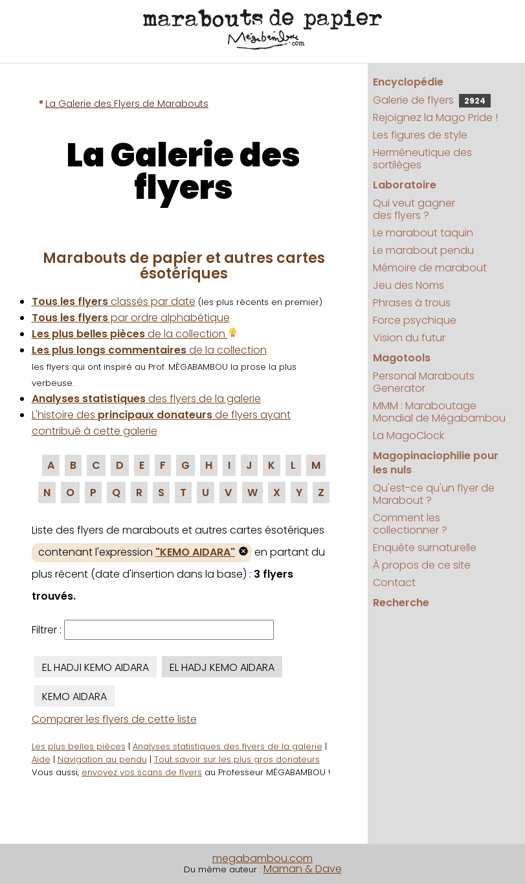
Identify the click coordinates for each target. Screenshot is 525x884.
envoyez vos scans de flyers (142, 772)
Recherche (401, 602)
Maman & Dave (302, 868)
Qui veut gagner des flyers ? (414, 209)
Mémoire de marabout (430, 267)
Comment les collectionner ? (410, 524)
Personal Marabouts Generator (424, 382)
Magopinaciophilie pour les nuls (435, 462)
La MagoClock (408, 435)
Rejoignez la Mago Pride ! (435, 117)
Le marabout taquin (423, 232)
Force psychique (414, 320)
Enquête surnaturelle (424, 547)
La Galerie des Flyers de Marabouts (126, 103)
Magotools (401, 357)
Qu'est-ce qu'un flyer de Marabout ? (434, 494)
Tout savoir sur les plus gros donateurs (237, 759)
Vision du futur (409, 337)
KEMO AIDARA (74, 696)
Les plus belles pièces (79, 746)
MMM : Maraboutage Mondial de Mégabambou (439, 411)
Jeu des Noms (408, 285)
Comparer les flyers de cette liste (114, 719)
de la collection (135, 333)
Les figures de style (420, 135)
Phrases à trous (412, 302)
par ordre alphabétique (131, 317)
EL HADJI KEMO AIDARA (95, 667)
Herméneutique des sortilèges (422, 158)
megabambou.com (262, 858)
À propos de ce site (422, 565)
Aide (41, 759)
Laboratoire (404, 184)
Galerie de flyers (432, 100)
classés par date (113, 301)
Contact (394, 582)
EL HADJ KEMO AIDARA (222, 667)
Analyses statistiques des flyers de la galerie (227, 746)
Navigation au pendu (102, 759)
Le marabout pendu (423, 250)
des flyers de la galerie (146, 398)
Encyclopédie (408, 81)
